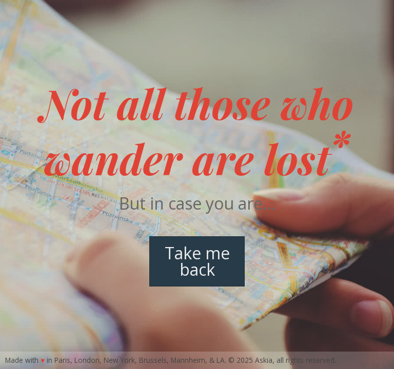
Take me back (197, 261)
